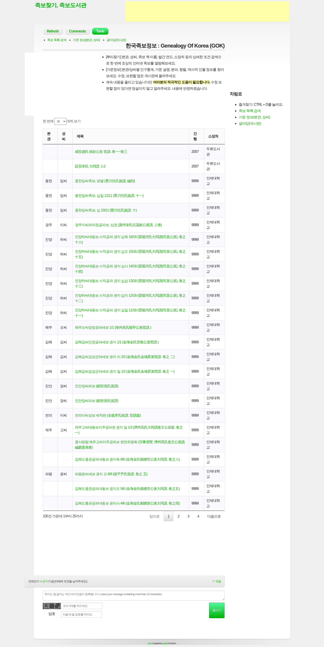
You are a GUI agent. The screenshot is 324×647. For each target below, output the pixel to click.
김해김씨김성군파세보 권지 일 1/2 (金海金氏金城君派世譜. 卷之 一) (124, 371)
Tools (100, 31)
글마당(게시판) (116, 40)
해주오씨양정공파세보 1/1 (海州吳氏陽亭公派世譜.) (113, 327)
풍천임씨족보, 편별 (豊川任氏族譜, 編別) (105, 181)
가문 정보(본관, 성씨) (86, 40)
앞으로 (154, 516)
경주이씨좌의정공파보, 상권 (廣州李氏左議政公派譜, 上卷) (118, 225)
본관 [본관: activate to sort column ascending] (48, 136)
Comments (77, 31)
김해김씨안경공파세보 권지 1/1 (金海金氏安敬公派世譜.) (117, 342)
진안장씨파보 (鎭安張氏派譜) (96, 386)
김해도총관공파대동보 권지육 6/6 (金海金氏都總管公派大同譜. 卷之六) (127, 459)
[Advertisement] (207, 11)
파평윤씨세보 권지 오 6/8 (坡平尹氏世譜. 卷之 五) (111, 474)
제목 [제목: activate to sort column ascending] (80, 136)
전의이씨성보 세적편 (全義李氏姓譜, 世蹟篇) (108, 415)
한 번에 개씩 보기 (62, 121)
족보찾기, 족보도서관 (60, 5)
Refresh (53, 31)
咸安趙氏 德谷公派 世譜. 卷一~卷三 (101, 152)
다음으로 (214, 516)
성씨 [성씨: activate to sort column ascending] (63, 136)
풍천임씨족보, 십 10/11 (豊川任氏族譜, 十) (106, 210)
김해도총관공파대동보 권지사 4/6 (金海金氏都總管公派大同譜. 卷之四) (127, 503)
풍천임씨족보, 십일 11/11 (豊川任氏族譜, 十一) (109, 195)
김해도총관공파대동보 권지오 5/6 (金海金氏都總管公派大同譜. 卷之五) (127, 489)
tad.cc (150, 643)
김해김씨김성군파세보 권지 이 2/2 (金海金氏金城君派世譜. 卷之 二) (124, 357)
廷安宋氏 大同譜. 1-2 (90, 166)
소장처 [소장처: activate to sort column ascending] (213, 136)
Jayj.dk (164, 643)
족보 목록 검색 (56, 40)
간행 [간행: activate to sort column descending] (195, 136)
